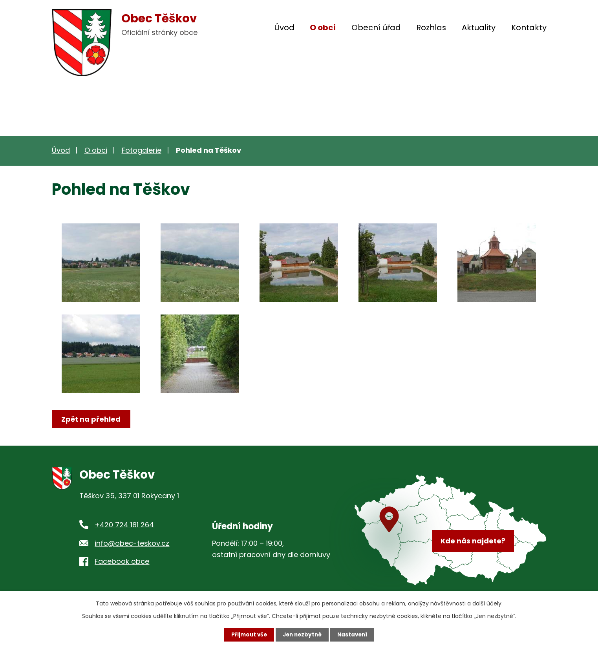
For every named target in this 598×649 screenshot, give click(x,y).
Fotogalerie (141, 150)
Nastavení (354, 634)
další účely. (487, 603)
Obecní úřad (376, 27)
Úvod (284, 27)
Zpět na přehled (92, 419)
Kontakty (529, 27)
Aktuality (479, 27)
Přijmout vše (247, 634)
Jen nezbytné (302, 634)
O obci (323, 27)
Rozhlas (431, 27)
